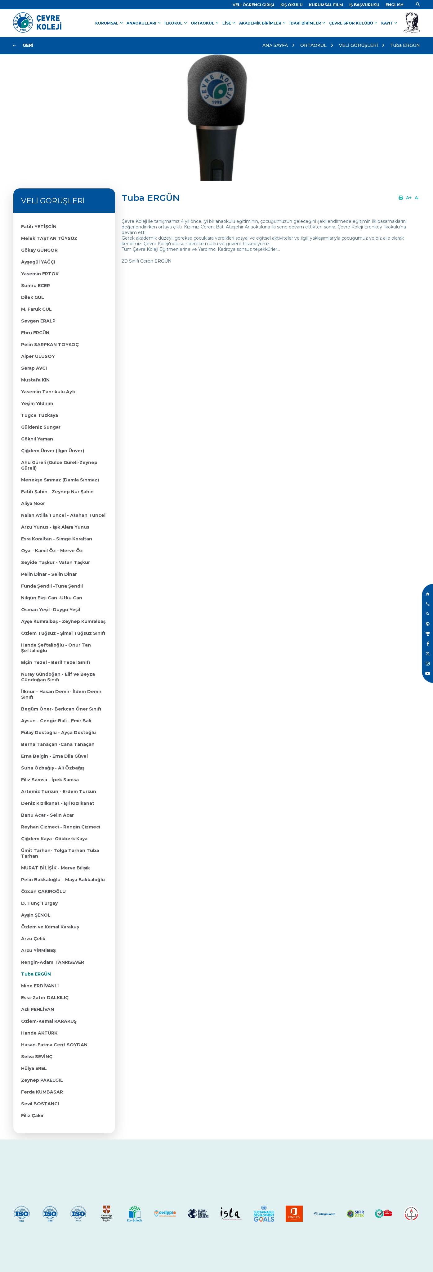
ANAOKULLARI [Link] (144, 23)
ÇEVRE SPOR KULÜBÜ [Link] (354, 23)
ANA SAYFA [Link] (275, 45)
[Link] (253, 4)
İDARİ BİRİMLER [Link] (308, 23)
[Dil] (395, 4)
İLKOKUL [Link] (176, 23)
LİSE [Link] (229, 23)
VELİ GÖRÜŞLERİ (358, 45)
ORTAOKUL (313, 45)
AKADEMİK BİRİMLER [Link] (263, 23)
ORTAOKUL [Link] (205, 23)
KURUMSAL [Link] (109, 23)
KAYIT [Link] (390, 23)
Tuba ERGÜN (405, 45)
